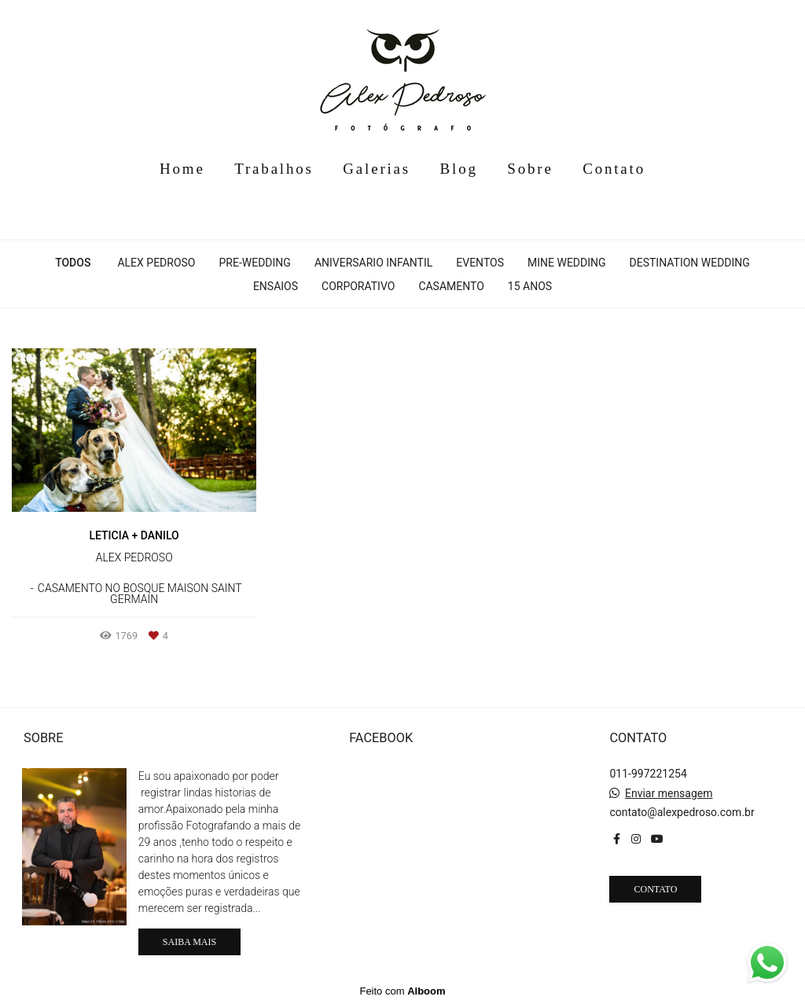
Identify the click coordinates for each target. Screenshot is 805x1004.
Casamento (450, 286)
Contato (614, 168)
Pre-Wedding (255, 262)
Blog (459, 168)
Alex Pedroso (156, 262)
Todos (72, 262)
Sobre (530, 168)
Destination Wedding (690, 262)
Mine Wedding (566, 262)
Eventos (480, 262)
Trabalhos (274, 168)
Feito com (402, 991)
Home (182, 168)
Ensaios (275, 286)
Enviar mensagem (669, 793)
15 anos (530, 286)
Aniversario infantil (373, 262)
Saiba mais (189, 941)
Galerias (376, 168)
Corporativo (358, 286)
